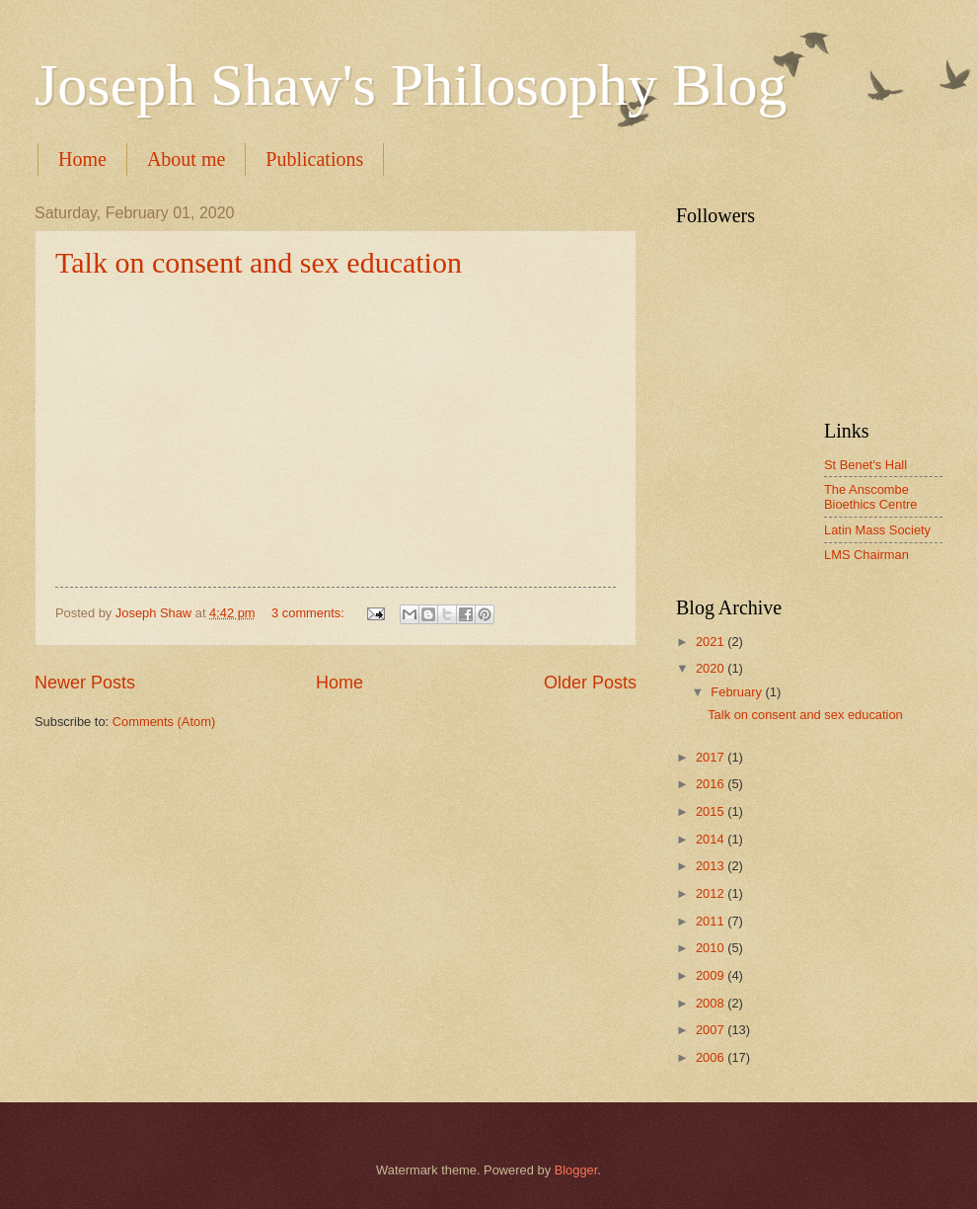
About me (186, 159)
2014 (711, 839)
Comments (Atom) (164, 721)
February (738, 692)
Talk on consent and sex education (258, 262)
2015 (711, 811)
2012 (711, 893)
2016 (711, 783)
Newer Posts (85, 682)
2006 (711, 1057)
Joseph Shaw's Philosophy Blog (411, 85)
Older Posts (590, 682)
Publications (314, 159)
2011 (711, 921)
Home (82, 159)
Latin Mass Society (877, 530)
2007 (711, 1029)
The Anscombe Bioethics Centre (870, 497)
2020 (711, 668)
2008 (711, 1003)
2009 (711, 975)
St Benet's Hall (865, 464)
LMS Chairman (866, 554)
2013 (711, 865)
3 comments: (309, 612)
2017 (711, 757)
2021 (711, 641)
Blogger (576, 1170)
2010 (711, 947)
